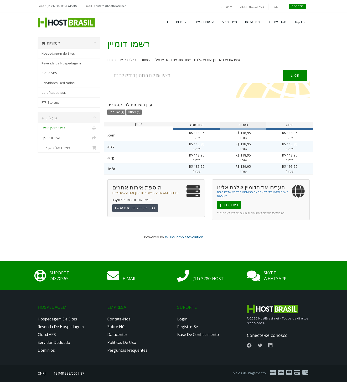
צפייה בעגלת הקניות (252, 7)
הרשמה (277, 7)
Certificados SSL (53, 92)
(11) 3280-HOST (208, 278)
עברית (227, 7)
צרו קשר (300, 22)
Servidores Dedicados (58, 83)
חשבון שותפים (277, 22)
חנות (181, 22)
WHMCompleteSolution (184, 237)
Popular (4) (116, 112)
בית (165, 22)
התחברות (297, 6)
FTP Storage (50, 102)
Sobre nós (116, 326)
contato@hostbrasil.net (110, 6)
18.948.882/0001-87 (69, 373)
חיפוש (295, 75)
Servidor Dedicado (54, 342)
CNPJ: (42, 373)
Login (182, 319)
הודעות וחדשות (204, 22)
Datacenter (117, 334)
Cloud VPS (49, 73)
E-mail (129, 278)
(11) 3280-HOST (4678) (62, 6)
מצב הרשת (252, 22)
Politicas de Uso (121, 342)
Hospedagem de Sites (58, 53)
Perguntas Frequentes (127, 350)
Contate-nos (118, 319)
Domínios (46, 350)
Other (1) (134, 112)
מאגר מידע (229, 22)
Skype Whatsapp (275, 275)
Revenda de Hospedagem (61, 63)
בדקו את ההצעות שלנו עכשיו (135, 208)
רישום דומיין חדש (69, 128)
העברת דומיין (69, 138)
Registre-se (187, 326)
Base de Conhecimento (198, 334)
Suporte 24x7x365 (59, 275)
